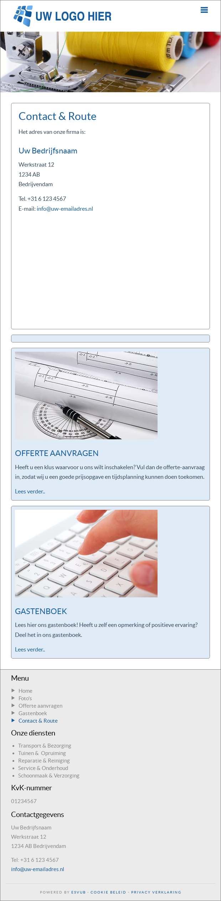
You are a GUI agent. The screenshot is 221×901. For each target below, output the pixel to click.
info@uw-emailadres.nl (65, 208)
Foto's (25, 698)
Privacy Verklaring (156, 892)
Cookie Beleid (109, 892)
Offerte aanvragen (40, 706)
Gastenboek (33, 713)
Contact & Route (38, 721)
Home (25, 691)
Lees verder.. (30, 491)
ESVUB (78, 892)
